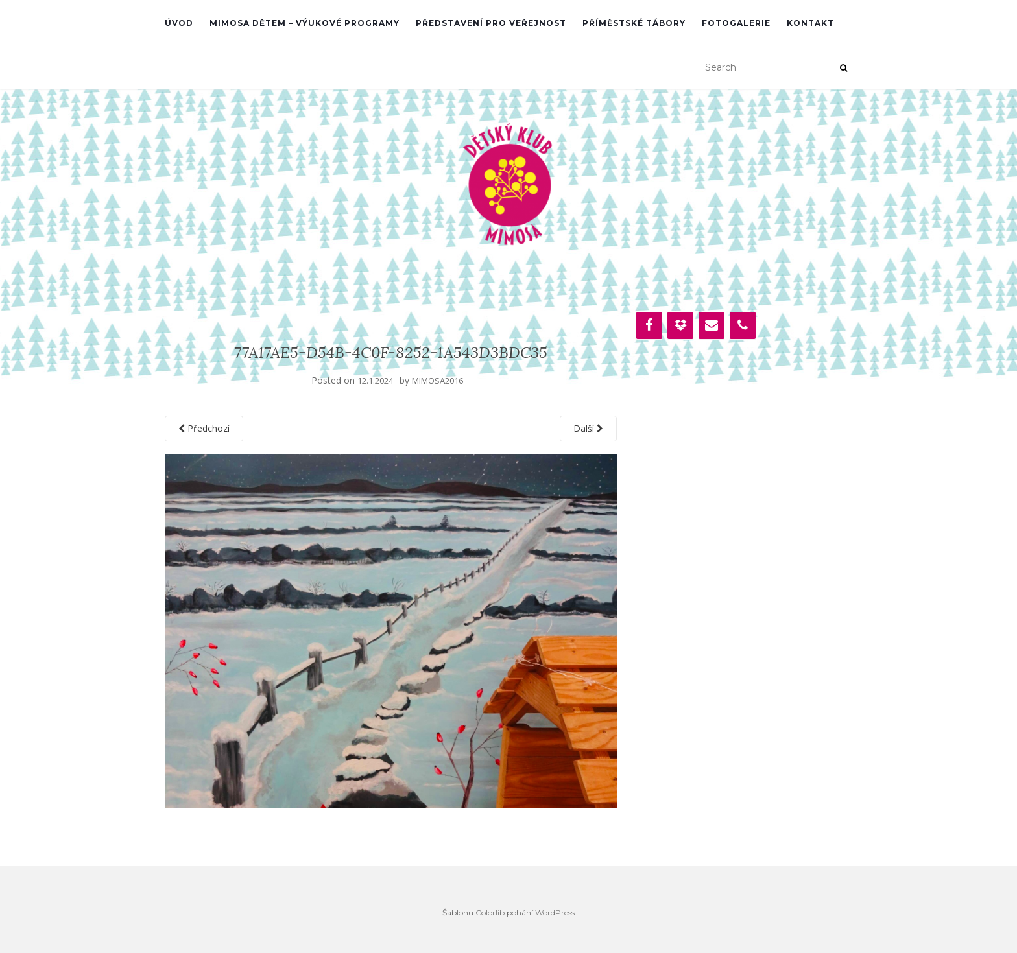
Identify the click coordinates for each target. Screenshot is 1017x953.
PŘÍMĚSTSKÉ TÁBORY (634, 23)
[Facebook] (649, 325)
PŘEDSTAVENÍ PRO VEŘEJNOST (491, 23)
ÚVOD (179, 23)
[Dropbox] (680, 325)
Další (588, 428)
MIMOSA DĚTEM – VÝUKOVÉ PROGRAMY (304, 23)
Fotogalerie (736, 23)
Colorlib (490, 912)
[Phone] (743, 325)
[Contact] (711, 325)
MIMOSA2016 (437, 380)
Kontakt (810, 23)
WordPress (555, 912)
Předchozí (204, 428)
